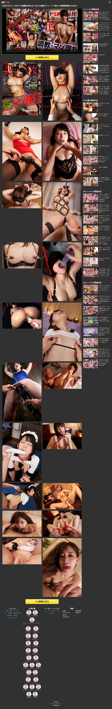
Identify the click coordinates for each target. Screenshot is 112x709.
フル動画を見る (42, 57)
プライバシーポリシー (56, 703)
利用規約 (56, 702)
